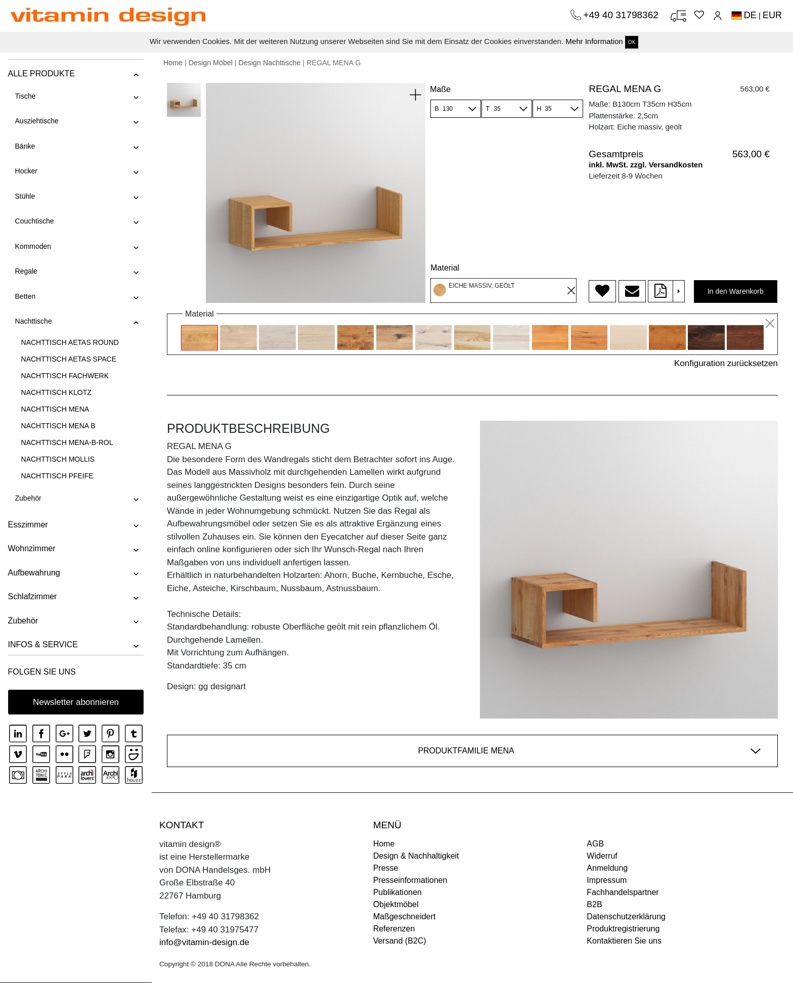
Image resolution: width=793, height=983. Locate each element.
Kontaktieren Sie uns (624, 940)
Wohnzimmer (31, 548)
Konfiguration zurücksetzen (726, 363)
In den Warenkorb (736, 291)
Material (444, 267)
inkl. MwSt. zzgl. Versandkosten (645, 164)
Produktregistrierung (623, 928)
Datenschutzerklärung (626, 916)
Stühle (25, 196)
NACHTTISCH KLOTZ (56, 392)
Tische (25, 96)
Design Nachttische (270, 63)
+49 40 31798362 (622, 15)
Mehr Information (594, 41)
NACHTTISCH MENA (55, 409)
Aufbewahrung (34, 572)
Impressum (607, 880)
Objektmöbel (396, 904)
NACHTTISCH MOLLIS (57, 459)
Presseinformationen (410, 880)
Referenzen (394, 928)
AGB (595, 843)
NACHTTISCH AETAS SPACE (68, 359)
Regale (26, 271)
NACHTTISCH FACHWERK (64, 376)
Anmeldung (607, 868)
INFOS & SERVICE (42, 644)
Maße (440, 89)
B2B (594, 904)
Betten (25, 296)
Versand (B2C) (399, 940)
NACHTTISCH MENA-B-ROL (67, 442)
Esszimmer (28, 524)
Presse (386, 868)
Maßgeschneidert (404, 916)
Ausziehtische (36, 121)
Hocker (26, 171)
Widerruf (602, 856)
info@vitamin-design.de (204, 942)
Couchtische (34, 221)
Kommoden (33, 246)
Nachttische (33, 321)
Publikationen (397, 892)
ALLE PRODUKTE (41, 73)
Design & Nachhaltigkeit (416, 856)
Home (173, 63)
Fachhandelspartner (622, 892)
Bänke (25, 146)
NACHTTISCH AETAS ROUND (69, 342)
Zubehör (28, 498)
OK (631, 42)
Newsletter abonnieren (76, 702)
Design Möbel (211, 63)
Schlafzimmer (32, 596)
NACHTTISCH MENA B (58, 426)
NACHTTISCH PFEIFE (57, 476)
